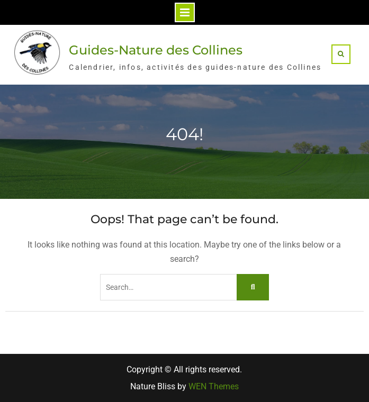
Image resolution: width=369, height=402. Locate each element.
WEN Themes (213, 386)
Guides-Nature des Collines (155, 50)
